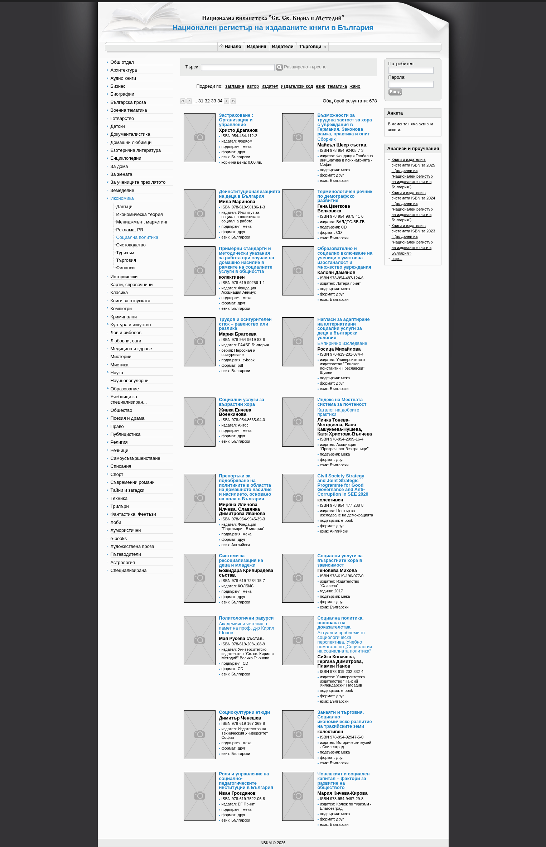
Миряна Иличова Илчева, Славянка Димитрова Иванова (242, 509)
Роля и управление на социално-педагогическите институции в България (246, 780)
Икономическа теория (139, 214)
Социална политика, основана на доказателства (341, 622)
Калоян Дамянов (337, 272)
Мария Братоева (238, 334)
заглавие (234, 86)
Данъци (124, 206)
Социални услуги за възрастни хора (241, 402)
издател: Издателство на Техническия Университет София (245, 733)
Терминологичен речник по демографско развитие (345, 196)
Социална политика (137, 237)
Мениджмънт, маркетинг (142, 222)
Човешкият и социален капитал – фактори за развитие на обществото (344, 780)
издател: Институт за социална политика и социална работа (241, 216)
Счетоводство (131, 244)
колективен (232, 277)
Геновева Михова (337, 570)
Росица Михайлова (339, 349)
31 (200, 101)
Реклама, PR (130, 229)
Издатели (283, 46)
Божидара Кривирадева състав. (246, 573)
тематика (337, 86)
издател (270, 86)
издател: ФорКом (237, 141)
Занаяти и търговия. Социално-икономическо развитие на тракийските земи (345, 718)
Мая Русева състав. (241, 638)
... (195, 101)
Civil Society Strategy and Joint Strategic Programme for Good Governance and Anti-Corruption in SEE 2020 (343, 485)
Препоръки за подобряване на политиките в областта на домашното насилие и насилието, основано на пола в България (245, 487)
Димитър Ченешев (240, 718)
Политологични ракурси (246, 618)
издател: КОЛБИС (238, 586)
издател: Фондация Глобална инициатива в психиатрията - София (346, 160)
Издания (256, 46)
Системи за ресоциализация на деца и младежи (241, 560)
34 (219, 101)
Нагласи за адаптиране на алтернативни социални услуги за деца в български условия (344, 328)
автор (253, 86)
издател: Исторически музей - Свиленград (345, 744)
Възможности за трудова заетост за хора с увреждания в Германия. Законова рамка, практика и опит (345, 124)
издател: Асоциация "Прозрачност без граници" (344, 446)
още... (397, 258)
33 (213, 101)
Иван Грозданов (237, 793)
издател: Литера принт (340, 283)
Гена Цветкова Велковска (334, 208)
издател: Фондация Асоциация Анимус (239, 290)
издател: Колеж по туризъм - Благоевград (346, 806)
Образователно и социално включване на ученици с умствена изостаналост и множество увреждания (345, 257)
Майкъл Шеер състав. (343, 145)
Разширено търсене (305, 66)
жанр (355, 86)
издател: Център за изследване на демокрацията (346, 513)
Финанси (125, 267)
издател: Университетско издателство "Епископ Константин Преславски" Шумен (342, 366)
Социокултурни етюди (244, 712)
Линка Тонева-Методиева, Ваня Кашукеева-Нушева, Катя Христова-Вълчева (345, 426)
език (320, 86)
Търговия (126, 260)
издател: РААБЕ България (245, 345)
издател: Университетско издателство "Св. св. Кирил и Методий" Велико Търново (248, 653)
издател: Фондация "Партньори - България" (243, 526)
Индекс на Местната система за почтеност (342, 402)
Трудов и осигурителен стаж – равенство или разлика (245, 324)
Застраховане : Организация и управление (236, 119)
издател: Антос (235, 425)
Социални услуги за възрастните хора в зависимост (340, 560)
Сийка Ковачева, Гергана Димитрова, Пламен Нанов (340, 661)
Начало (230, 46)
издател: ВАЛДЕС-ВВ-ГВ (342, 222)
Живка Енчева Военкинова (235, 412)
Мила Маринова (237, 201)
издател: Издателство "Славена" (339, 583)
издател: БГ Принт (238, 804)
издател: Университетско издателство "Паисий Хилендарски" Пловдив (342, 681)
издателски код (297, 86)
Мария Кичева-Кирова (343, 793)
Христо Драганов (238, 130)
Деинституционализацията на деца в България (249, 194)
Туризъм (125, 252)
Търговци (312, 46)
